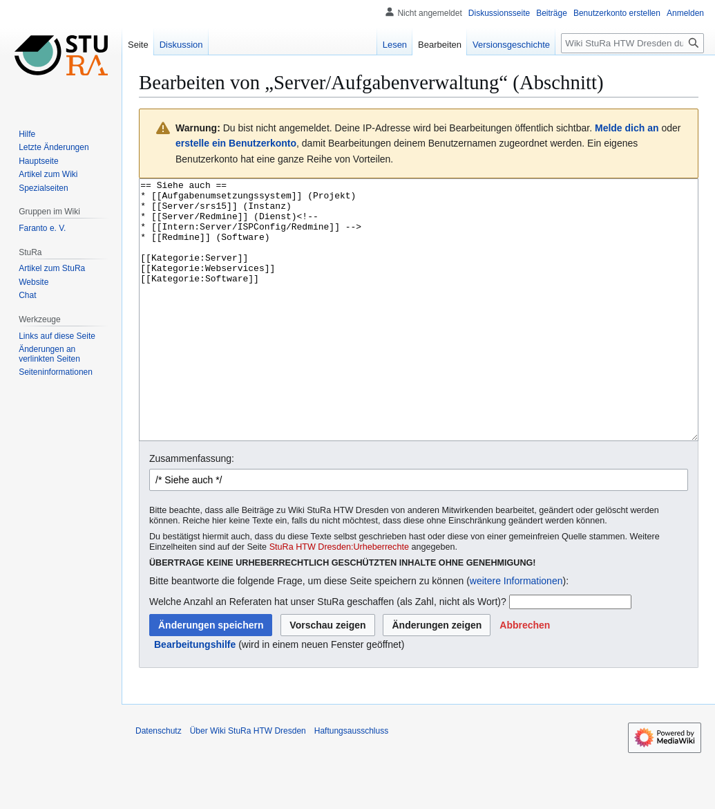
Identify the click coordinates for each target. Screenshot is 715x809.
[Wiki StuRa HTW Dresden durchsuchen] (632, 43)
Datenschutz (158, 783)
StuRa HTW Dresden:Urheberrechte (339, 599)
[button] (525, 677)
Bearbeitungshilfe (195, 696)
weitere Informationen (516, 632)
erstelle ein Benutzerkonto (235, 143)
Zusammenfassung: (191, 510)
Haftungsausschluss (351, 783)
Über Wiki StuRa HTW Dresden (248, 783)
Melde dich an (627, 127)
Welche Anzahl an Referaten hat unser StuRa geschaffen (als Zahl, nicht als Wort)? (327, 653)
